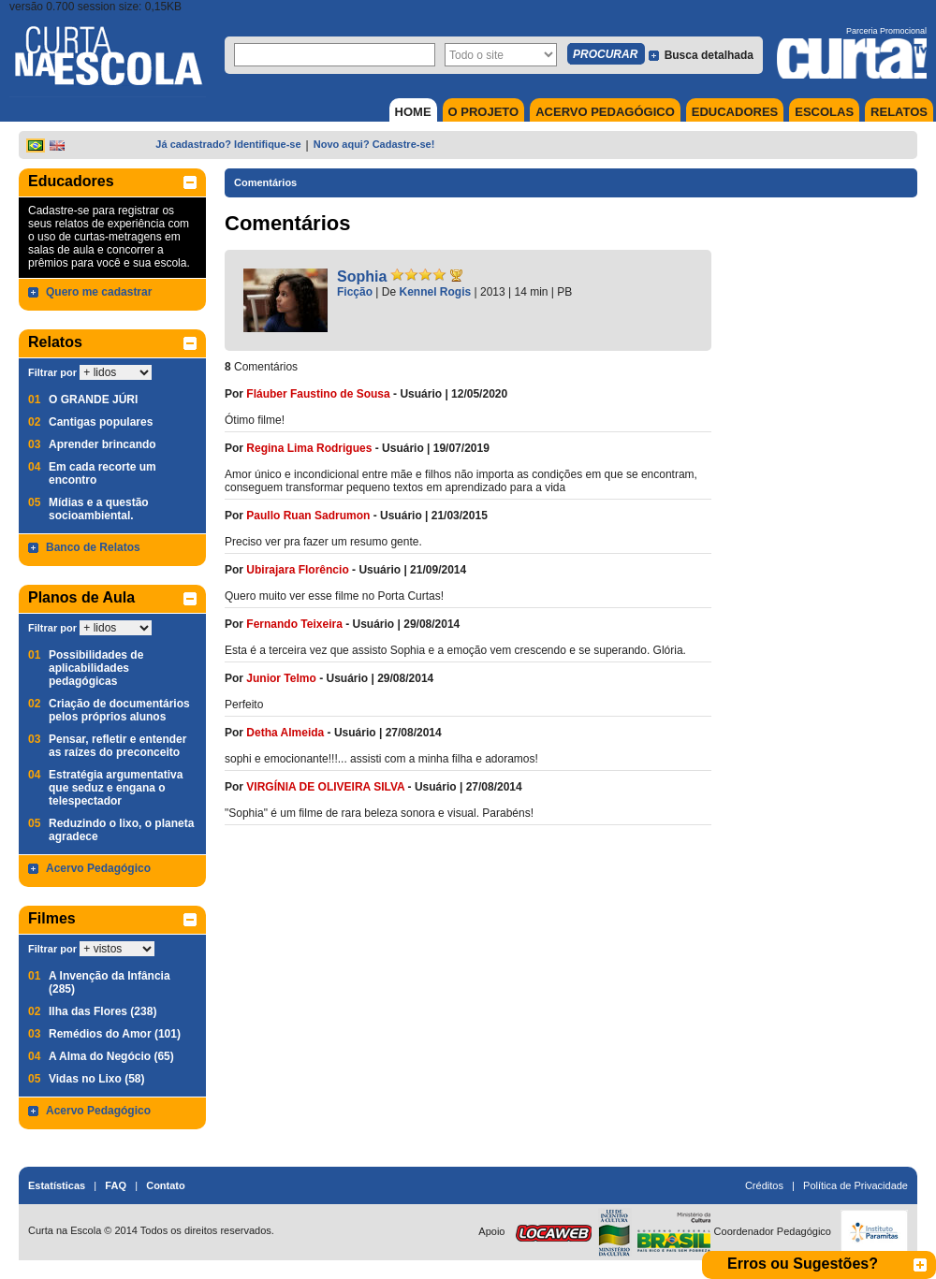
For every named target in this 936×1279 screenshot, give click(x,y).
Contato (165, 1185)
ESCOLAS (824, 112)
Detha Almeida (285, 732)
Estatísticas (56, 1185)
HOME (413, 112)
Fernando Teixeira (294, 624)
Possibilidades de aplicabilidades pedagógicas (96, 668)
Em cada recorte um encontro (102, 473)
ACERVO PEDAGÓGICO (605, 112)
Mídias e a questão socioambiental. (99, 509)
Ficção (355, 291)
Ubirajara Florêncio (297, 569)
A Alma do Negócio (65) (111, 1056)
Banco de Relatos (93, 547)
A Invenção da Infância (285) (109, 982)
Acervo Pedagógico (98, 868)
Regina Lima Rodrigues (309, 448)
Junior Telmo (280, 678)
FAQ (115, 1185)
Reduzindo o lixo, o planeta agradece (121, 830)
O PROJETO (483, 112)
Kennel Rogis (436, 291)
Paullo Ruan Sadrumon (308, 515)
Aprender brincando (102, 444)
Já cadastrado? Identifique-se (227, 144)
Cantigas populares (101, 422)
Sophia (362, 276)
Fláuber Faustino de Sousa (317, 393)
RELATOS (899, 112)
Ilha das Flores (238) (102, 1011)
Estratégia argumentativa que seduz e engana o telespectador (116, 787)
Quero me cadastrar (99, 291)
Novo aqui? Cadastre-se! (374, 144)
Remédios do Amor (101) (115, 1033)
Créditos (764, 1185)
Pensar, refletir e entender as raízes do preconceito (117, 746)
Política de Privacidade (855, 1185)
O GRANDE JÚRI (93, 399)
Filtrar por (52, 372)
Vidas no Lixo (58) (96, 1078)
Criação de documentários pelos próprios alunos (119, 710)
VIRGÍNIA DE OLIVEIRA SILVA (325, 786)
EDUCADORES (735, 112)
